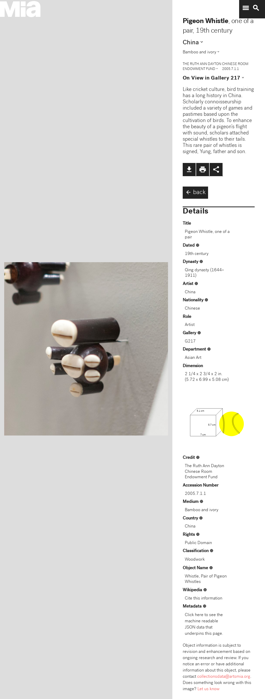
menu (245, 8)
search (256, 8)
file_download (189, 169)
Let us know (208, 689)
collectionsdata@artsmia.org (223, 677)
